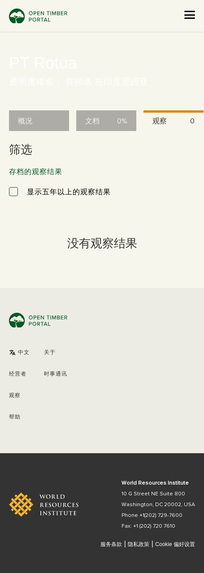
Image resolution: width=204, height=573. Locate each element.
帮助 (15, 417)
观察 (15, 395)
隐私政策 (138, 544)
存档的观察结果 (35, 171)
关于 (50, 352)
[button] (19, 352)
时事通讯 (55, 374)
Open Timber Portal (38, 16)
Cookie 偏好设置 (175, 544)
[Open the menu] (189, 15)
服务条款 (111, 544)
